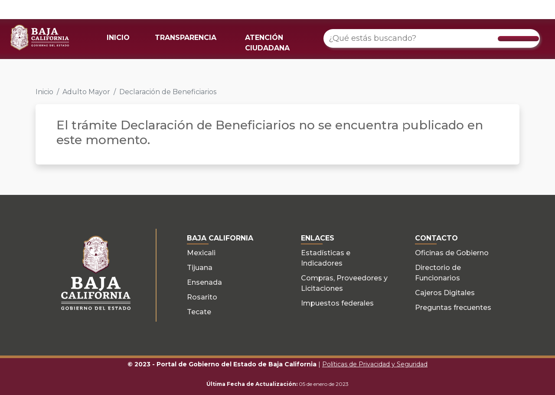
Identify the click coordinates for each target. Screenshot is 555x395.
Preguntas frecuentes (453, 307)
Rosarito (202, 297)
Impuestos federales (337, 303)
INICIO (118, 37)
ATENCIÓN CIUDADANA (267, 42)
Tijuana (199, 267)
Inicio (44, 92)
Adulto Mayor (86, 92)
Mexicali (201, 253)
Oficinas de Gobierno (452, 253)
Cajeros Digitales (445, 293)
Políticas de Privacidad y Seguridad (375, 364)
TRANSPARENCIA (185, 37)
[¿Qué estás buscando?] (431, 38)
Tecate (199, 312)
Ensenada (204, 282)
